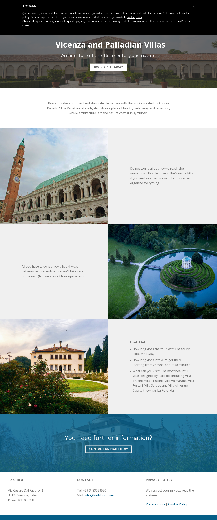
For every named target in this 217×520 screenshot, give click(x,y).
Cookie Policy (177, 504)
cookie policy (134, 17)
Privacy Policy (155, 504)
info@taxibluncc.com (99, 495)
